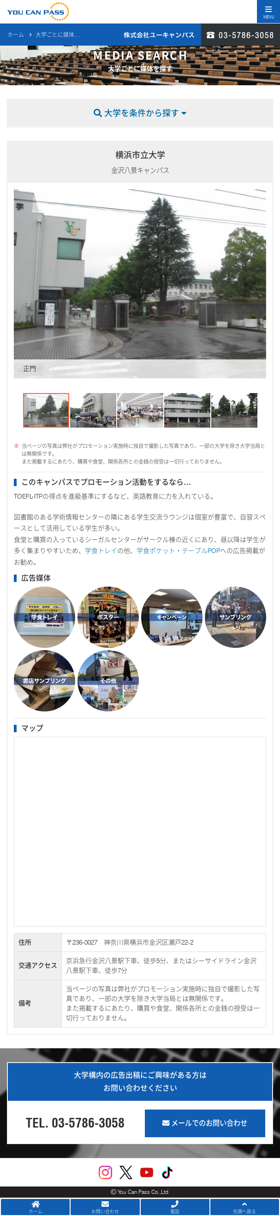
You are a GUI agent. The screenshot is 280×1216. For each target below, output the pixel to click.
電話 (175, 1207)
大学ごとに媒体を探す (63, 34)
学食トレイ (101, 550)
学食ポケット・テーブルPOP (178, 550)
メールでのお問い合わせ (204, 1123)
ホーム (15, 34)
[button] (22, 283)
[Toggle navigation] (268, 11)
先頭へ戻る (244, 1207)
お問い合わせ (104, 1207)
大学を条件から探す (140, 113)
